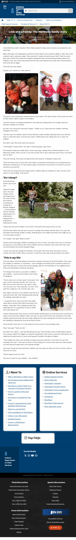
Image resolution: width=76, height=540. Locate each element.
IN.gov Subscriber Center (53, 405)
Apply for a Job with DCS (17, 408)
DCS (8, 31)
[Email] (36, 458)
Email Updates (19, 524)
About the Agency (19, 31)
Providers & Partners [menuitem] (29, 18)
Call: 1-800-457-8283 (19, 503)
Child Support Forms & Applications (52, 386)
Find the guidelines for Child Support (18, 413)
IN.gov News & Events (19, 521)
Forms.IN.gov (48, 395)
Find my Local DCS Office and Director (18, 391)
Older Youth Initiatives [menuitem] (54, 14)
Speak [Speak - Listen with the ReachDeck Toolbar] (55, 531)
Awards (19, 535)
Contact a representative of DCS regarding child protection (20, 403)
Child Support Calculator (53, 378)
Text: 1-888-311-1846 (19, 507)
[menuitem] (2, 14)
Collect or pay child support (18, 418)
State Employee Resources (55, 507)
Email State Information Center (19, 493)
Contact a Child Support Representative (17, 426)
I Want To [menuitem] (11, 14)
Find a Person (19, 496)
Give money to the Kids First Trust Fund (20, 397)
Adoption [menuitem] (39, 14)
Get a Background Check (53, 391)
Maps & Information (19, 517)
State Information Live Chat (19, 489)
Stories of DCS (49, 31)
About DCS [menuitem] (44, 18)
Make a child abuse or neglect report (18, 372)
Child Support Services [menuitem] (10, 18)
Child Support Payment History (55, 382)
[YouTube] (32, 458)
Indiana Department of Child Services (29, 7)
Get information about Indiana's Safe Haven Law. (19, 378)
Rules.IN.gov (48, 398)
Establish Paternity (15, 422)
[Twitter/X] (25, 458)
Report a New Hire (50, 375)
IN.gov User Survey (55, 489)
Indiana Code (19, 528)
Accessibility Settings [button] (55, 521)
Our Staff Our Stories (34, 31)
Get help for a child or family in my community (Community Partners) (20, 385)
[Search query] (63, 8)
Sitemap (55, 500)
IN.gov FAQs (55, 503)
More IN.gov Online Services (54, 402)
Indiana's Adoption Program (54, 371)
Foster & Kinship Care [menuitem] (25, 14)
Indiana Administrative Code (19, 531)
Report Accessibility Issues (55, 525)
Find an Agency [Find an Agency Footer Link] (19, 500)
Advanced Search (55, 493)
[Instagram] (29, 458)
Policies (55, 496)
